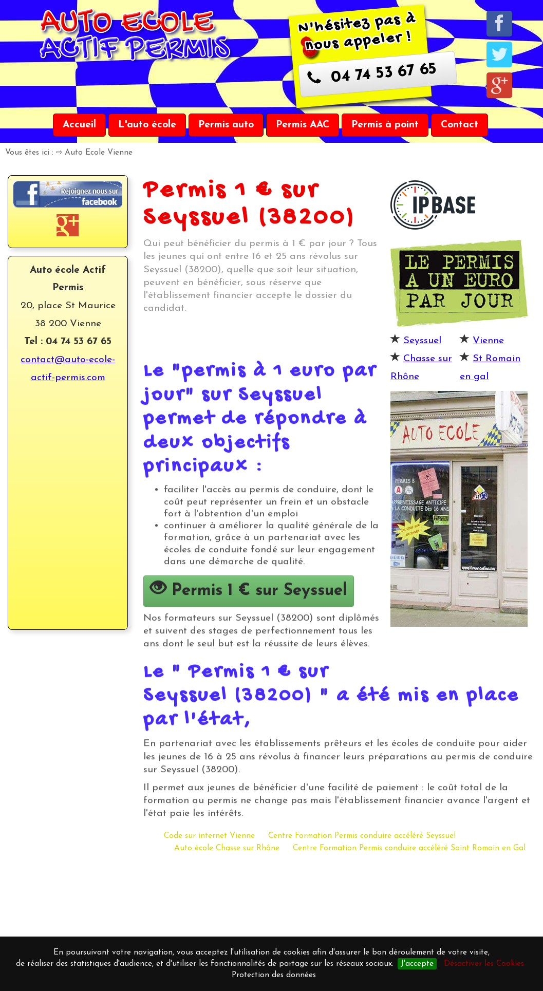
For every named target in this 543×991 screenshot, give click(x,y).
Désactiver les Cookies (484, 964)
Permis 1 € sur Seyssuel (248, 635)
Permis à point (385, 125)
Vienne (488, 340)
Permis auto (226, 125)
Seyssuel (422, 340)
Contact (459, 125)
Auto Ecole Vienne (99, 152)
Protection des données (274, 975)
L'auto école (147, 125)
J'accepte (417, 964)
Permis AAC (302, 125)
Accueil (79, 125)
